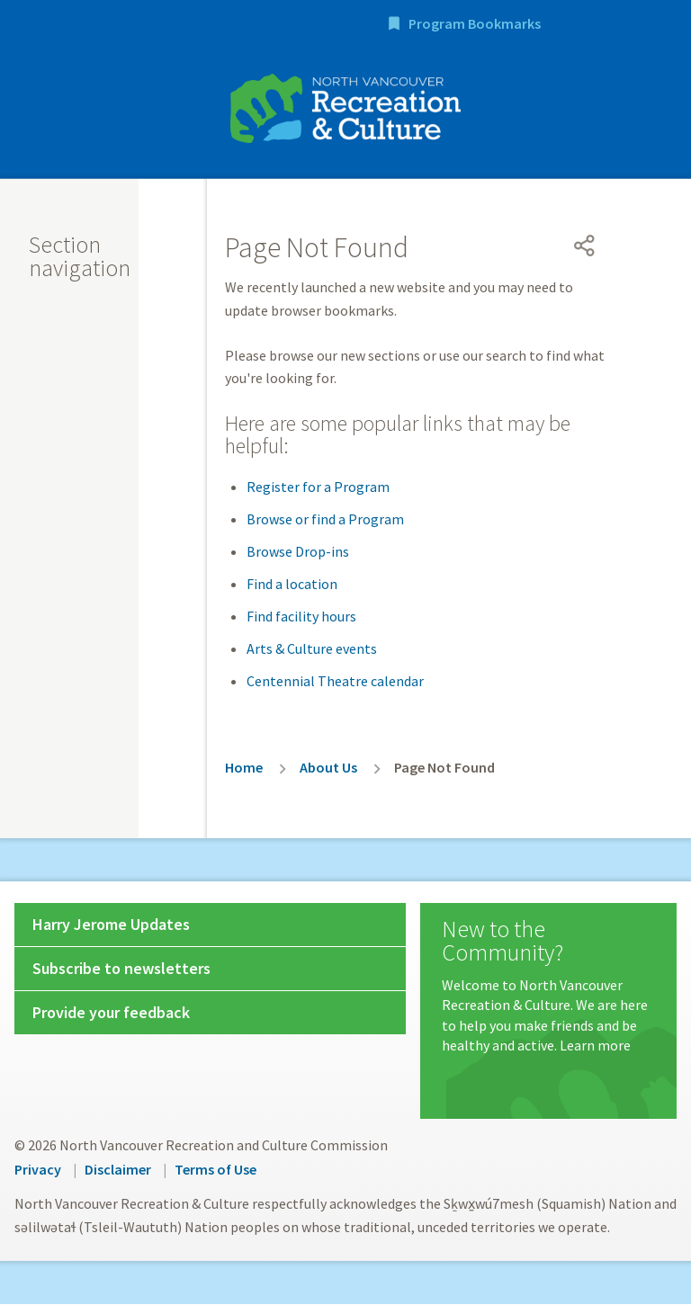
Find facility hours (301, 618)
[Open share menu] (585, 247)
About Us (328, 769)
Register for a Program (318, 488)
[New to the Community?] (548, 988)
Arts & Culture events (312, 650)
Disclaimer (118, 1171)
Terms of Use (215, 1171)
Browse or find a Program (325, 521)
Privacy (37, 1171)
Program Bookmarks (582, 25)
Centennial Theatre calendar (335, 683)
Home (244, 769)
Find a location (292, 585)
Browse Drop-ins (298, 553)
